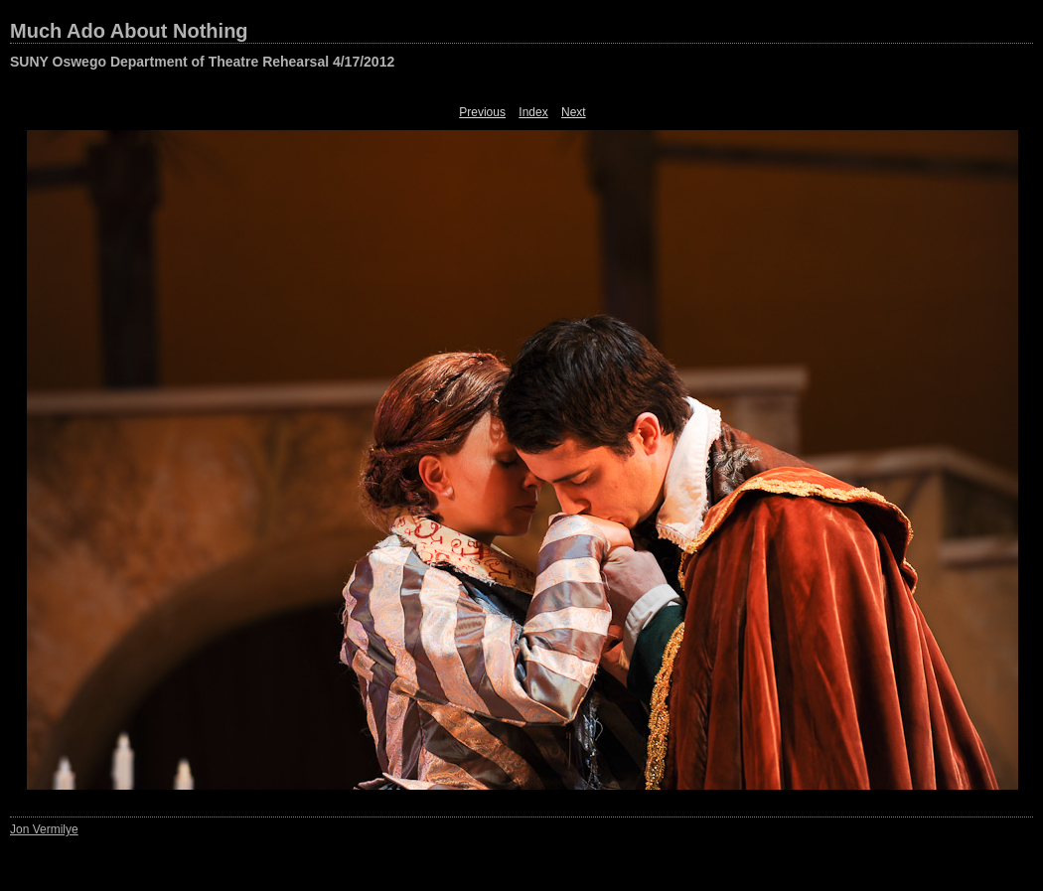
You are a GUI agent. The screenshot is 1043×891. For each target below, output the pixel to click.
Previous (482, 112)
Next (573, 112)
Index (533, 112)
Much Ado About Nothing (129, 31)
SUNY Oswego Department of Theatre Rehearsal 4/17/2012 (202, 62)
